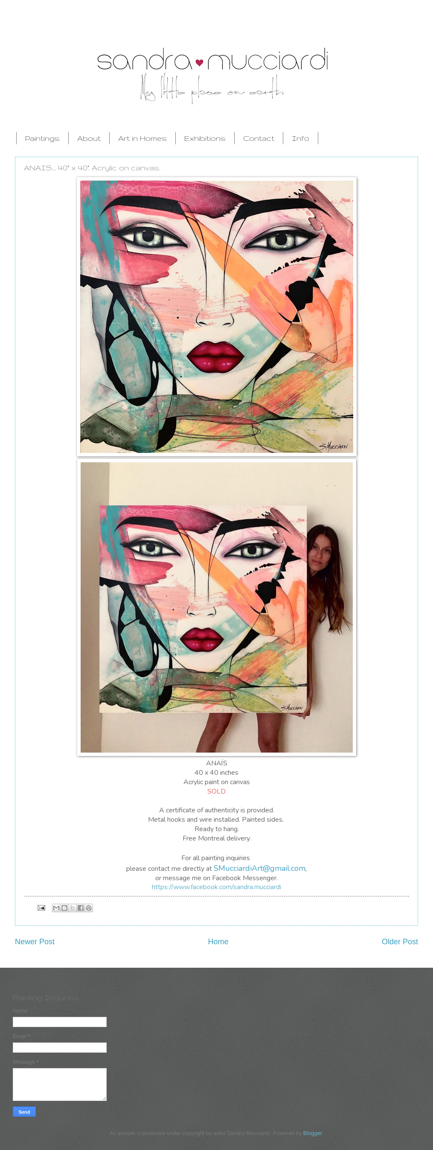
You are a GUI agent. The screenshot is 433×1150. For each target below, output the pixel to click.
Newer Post (35, 941)
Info (300, 138)
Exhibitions (205, 138)
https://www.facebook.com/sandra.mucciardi (216, 887)
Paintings (42, 138)
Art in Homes (142, 138)
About (89, 138)
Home (218, 941)
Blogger (312, 1133)
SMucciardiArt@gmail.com (259, 868)
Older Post (400, 941)
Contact (258, 138)
